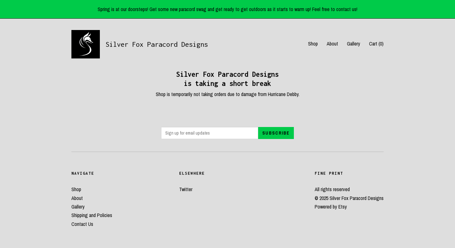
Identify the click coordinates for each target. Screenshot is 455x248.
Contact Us (82, 224)
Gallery (353, 43)
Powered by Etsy (331, 206)
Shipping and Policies (91, 215)
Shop (313, 43)
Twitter (185, 189)
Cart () (376, 43)
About (332, 43)
